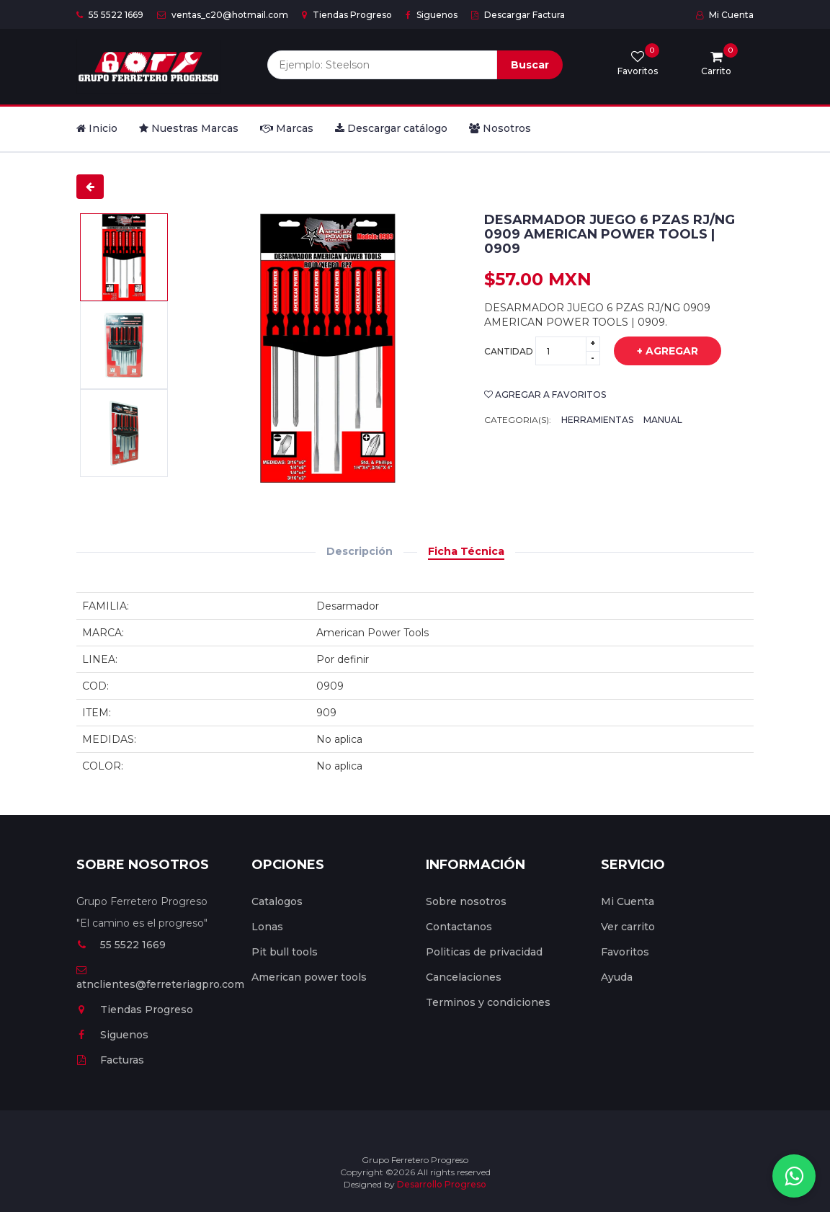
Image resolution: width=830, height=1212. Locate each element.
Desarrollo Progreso (441, 1184)
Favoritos (625, 951)
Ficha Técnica (466, 551)
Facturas (110, 1059)
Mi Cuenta (725, 14)
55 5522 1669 (109, 14)
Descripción (359, 551)
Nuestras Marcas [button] (188, 128)
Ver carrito (628, 926)
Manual (662, 419)
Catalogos (277, 901)
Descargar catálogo (391, 128)
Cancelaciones (463, 977)
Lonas (267, 926)
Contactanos (459, 926)
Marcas (286, 128)
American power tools (309, 977)
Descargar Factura (518, 14)
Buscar (530, 64)
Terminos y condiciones (488, 1002)
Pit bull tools (284, 951)
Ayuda (617, 977)
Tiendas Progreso (347, 14)
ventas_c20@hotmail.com (222, 14)
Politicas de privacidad (484, 951)
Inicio (96, 128)
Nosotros (500, 128)
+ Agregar (656, 351)
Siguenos (432, 14)
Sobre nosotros (466, 901)
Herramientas (597, 419)
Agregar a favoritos (545, 394)
